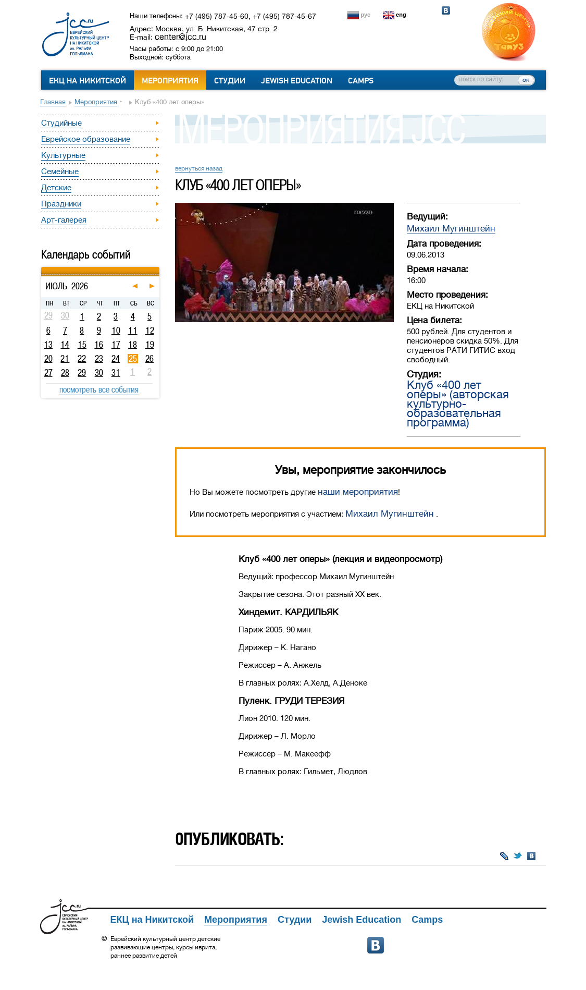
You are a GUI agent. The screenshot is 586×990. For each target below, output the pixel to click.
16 (98, 344)
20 (48, 358)
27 (48, 372)
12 (149, 330)
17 (115, 344)
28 (65, 372)
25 (133, 358)
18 (132, 344)
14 (64, 344)
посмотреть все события (99, 389)
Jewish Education (296, 81)
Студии (229, 81)
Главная (53, 102)
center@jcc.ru (180, 36)
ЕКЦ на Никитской (87, 81)
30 (99, 372)
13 (48, 344)
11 (133, 330)
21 (64, 358)
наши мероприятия (358, 492)
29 (82, 372)
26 (149, 358)
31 (115, 372)
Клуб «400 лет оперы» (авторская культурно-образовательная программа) (458, 403)
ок (525, 79)
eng (401, 14)
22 (82, 358)
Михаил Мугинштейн (451, 229)
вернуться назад (198, 168)
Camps (360, 81)
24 (115, 358)
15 (82, 344)
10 (115, 330)
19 (149, 344)
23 (99, 358)
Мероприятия (170, 81)
